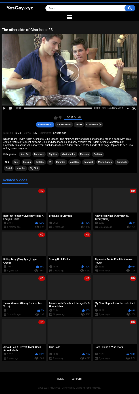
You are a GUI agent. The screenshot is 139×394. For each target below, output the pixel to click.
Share (78, 124)
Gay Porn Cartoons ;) (112, 108)
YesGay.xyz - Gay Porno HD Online (65, 388)
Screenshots (63, 124)
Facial (9, 168)
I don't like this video (60, 117)
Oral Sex (98, 154)
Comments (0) (94, 124)
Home (60, 379)
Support (76, 379)
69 (50, 162)
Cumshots (122, 162)
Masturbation (68, 154)
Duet (16, 162)
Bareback (39, 154)
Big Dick (53, 154)
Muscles (84, 154)
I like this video (56, 117)
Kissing (27, 162)
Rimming (60, 162)
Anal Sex (25, 154)
